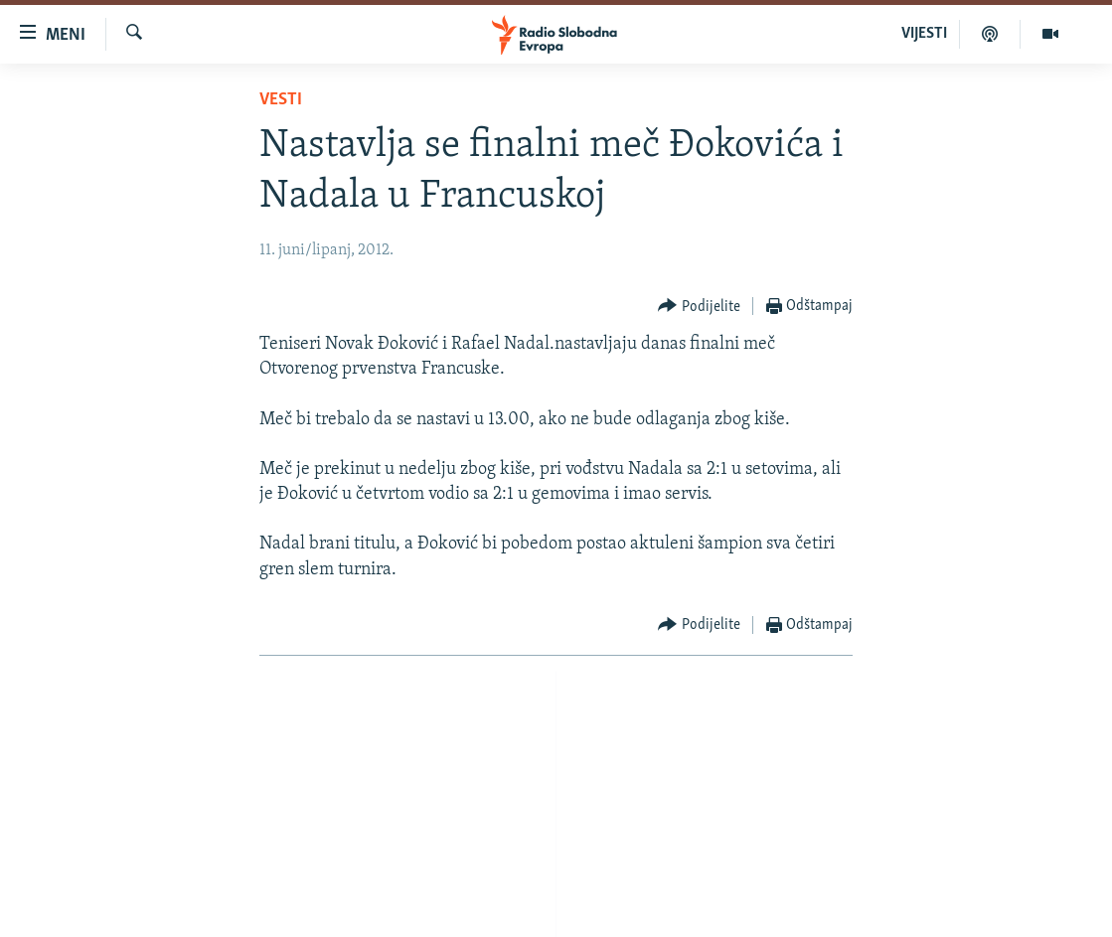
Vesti (280, 99)
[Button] (699, 306)
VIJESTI (924, 34)
